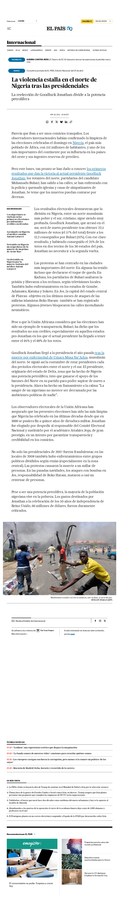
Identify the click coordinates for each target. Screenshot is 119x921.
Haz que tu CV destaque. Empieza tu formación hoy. (96, 874)
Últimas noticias (100, 50)
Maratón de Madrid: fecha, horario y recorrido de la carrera (43, 768)
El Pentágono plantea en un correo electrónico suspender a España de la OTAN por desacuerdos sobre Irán (57, 816)
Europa (10, 50)
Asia (55, 50)
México (25, 50)
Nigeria (78, 143)
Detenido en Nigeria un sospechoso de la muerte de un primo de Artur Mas (18, 248)
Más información (20, 634)
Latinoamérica (36, 50)
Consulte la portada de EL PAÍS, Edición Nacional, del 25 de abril (55, 70)
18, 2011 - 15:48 (59, 115)
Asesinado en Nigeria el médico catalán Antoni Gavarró (18, 234)
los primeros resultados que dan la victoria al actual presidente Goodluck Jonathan (59, 173)
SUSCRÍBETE (87, 21)
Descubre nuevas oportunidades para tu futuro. (97, 858)
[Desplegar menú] (9, 28)
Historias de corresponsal (79, 50)
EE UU (18, 50)
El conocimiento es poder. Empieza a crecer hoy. (31, 884)
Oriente (48, 50)
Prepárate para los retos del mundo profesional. (96, 843)
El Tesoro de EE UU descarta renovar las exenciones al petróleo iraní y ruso (69, 60)
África (62, 50)
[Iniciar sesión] (103, 21)
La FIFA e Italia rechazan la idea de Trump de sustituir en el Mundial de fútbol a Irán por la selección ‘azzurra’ (59, 787)
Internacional (21, 42)
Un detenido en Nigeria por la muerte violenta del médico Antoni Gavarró (17, 264)
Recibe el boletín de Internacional (30, 621)
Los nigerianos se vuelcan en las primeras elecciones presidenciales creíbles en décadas (18, 219)
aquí (73, 634)
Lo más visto (13, 781)
